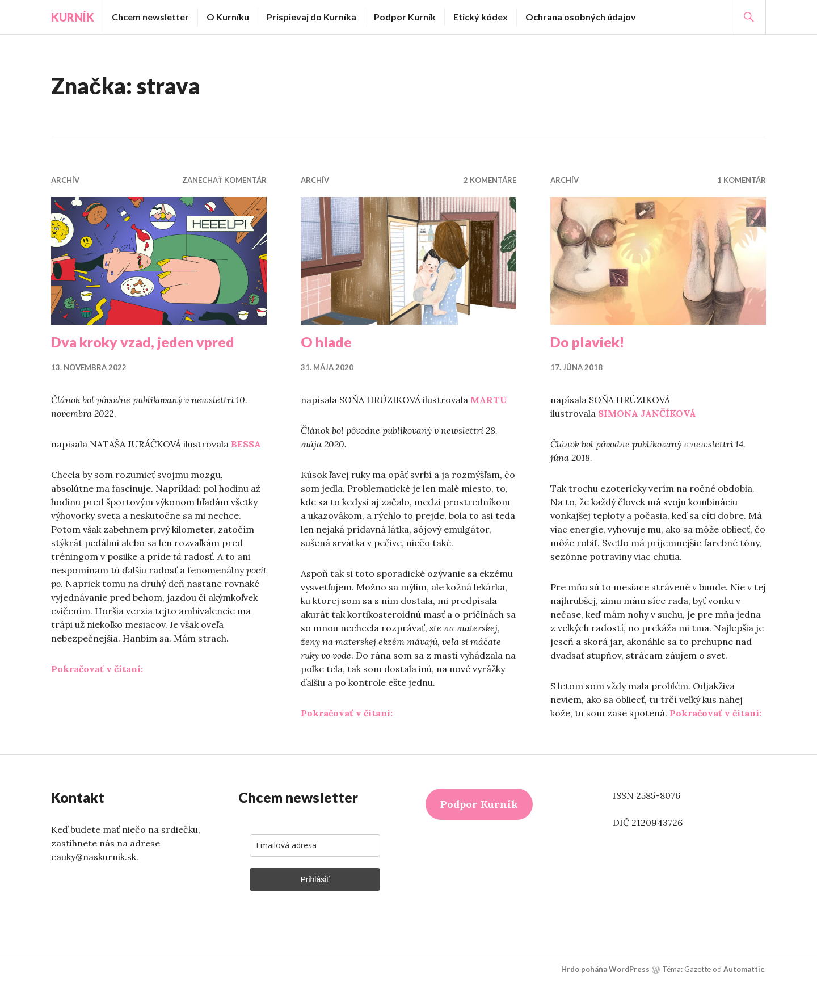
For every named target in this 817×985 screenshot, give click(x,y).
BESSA (246, 444)
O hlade (326, 341)
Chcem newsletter (150, 16)
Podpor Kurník (405, 16)
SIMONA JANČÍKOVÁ (647, 413)
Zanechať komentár (224, 180)
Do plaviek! (587, 341)
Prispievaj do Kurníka (311, 16)
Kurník (72, 17)
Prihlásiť (314, 879)
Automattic (743, 969)
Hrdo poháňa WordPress (605, 969)
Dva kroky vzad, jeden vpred (142, 341)
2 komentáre (490, 180)
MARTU (488, 399)
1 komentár (741, 180)
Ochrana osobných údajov (580, 16)
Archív (65, 180)
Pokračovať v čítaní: (97, 668)
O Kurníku (228, 16)
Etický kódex (480, 16)
